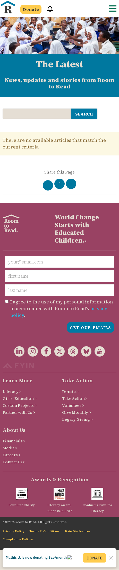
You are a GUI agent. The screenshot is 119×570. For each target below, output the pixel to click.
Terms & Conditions (44, 531)
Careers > (12, 455)
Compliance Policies (18, 539)
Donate (31, 9)
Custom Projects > (20, 405)
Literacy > (12, 391)
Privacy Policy (13, 531)
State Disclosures (77, 531)
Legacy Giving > (77, 419)
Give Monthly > (76, 412)
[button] (48, 11)
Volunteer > (73, 405)
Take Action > (74, 398)
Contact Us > (14, 462)
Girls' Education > (19, 398)
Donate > (70, 391)
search (84, 114)
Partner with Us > (19, 412)
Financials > (14, 441)
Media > (10, 448)
